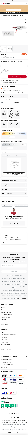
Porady (9, 349)
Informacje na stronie (9, 357)
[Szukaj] (24, 3)
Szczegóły (5, 185)
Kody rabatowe (5, 344)
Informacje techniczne (9, 180)
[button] (3, 49)
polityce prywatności (21, 298)
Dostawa (3, 319)
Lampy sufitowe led (7, 205)
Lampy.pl (4, 329)
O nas (2, 332)
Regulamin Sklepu (6, 362)
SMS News (4, 340)
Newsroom (4, 352)
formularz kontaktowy (18, 296)
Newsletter (4, 337)
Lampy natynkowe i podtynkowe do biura (13, 15)
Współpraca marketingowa (8, 335)
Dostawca (5, 389)
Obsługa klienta (7, 304)
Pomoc (3, 310)
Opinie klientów (6, 398)
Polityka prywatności (7, 364)
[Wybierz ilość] (4, 76)
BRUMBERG (16, 102)
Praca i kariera (5, 342)
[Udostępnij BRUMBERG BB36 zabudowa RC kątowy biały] (26, 23)
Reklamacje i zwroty (6, 315)
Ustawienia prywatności (7, 420)
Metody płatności (6, 317)
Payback (3, 347)
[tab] (14, 314)
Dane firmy (4, 367)
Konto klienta (4, 324)
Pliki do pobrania (7, 194)
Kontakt (3, 307)
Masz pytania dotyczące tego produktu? (15, 174)
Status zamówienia (6, 312)
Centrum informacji (6, 360)
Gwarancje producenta (7, 322)
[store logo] (7, 3)
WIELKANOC (13, 10)
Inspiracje (3, 349)
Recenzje (4, 189)
